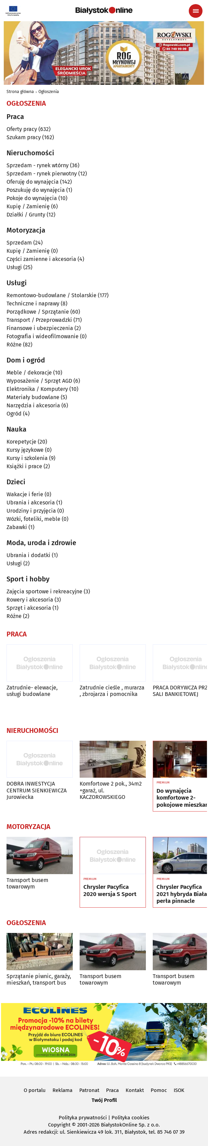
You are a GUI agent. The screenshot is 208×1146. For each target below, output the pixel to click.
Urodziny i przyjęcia (31, 511)
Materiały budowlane (33, 397)
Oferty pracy (22, 129)
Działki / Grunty (26, 214)
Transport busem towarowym (27, 883)
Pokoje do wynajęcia (32, 198)
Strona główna (20, 91)
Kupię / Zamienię (28, 206)
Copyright (59, 1125)
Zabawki (17, 527)
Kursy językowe (25, 450)
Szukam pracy (24, 137)
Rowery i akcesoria (30, 599)
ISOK (179, 1090)
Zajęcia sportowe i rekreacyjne (44, 591)
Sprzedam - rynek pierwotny (42, 173)
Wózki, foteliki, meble (33, 519)
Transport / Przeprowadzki (39, 320)
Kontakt (135, 1090)
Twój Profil (104, 1100)
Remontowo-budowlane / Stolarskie (51, 295)
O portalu (35, 1090)
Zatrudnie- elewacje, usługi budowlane (32, 690)
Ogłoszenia (48, 91)
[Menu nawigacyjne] (196, 11)
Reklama (62, 1090)
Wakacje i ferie (25, 494)
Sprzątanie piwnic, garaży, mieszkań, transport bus (39, 979)
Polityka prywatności (83, 1118)
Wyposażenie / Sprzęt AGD (39, 381)
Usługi (14, 267)
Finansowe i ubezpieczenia (40, 328)
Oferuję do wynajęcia (33, 182)
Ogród (14, 413)
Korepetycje (21, 441)
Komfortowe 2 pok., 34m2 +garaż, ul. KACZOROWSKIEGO (111, 790)
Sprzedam (19, 242)
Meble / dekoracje (29, 372)
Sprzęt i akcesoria (29, 608)
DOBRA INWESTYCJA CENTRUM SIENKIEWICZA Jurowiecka (37, 790)
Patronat (89, 1090)
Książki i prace (24, 466)
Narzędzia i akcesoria (33, 405)
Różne (14, 344)
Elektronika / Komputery (37, 389)
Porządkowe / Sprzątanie (38, 311)
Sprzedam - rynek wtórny (38, 165)
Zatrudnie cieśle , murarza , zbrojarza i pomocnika (112, 690)
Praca (112, 1090)
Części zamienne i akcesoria (41, 259)
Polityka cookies (130, 1118)
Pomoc (159, 1090)
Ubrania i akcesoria (31, 502)
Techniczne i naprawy (33, 303)
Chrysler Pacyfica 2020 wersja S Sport (109, 890)
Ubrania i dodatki (28, 555)
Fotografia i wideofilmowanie (43, 336)
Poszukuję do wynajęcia (36, 190)
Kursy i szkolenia (27, 458)
